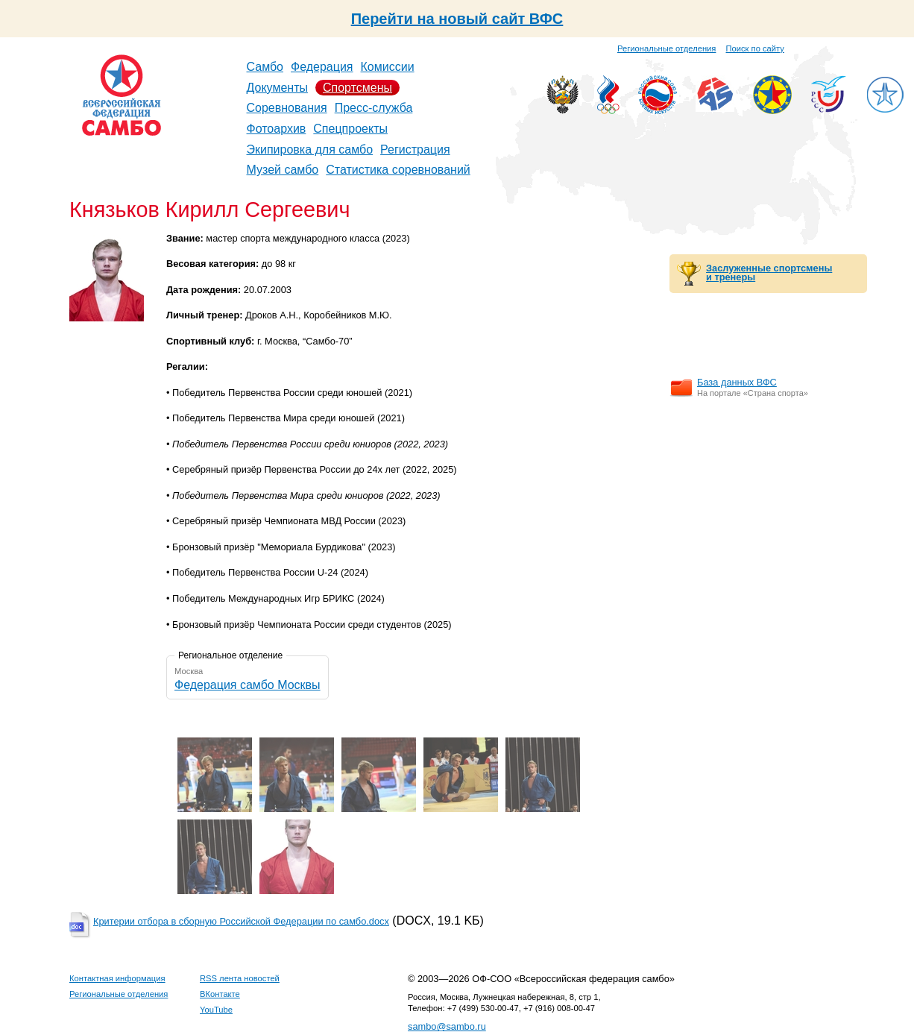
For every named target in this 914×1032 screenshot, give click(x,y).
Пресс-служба (374, 107)
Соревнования (287, 107)
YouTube (216, 1009)
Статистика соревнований (398, 169)
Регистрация (415, 149)
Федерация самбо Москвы (247, 685)
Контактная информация (117, 978)
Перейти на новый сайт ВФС (457, 18)
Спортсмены (357, 87)
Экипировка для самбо (310, 149)
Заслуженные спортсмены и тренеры (769, 272)
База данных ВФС (737, 382)
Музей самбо (283, 169)
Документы (277, 87)
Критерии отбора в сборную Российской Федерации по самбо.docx (241, 921)
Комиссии (388, 66)
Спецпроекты (350, 128)
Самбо (265, 66)
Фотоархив (276, 128)
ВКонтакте (220, 993)
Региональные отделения (666, 48)
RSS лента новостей (240, 978)
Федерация (322, 66)
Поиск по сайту (755, 48)
